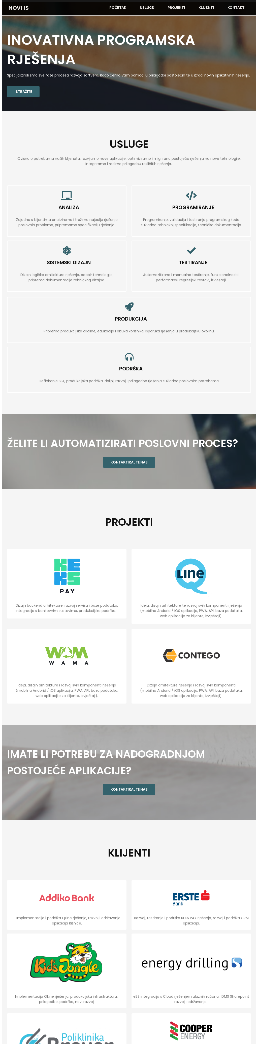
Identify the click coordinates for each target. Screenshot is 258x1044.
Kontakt (236, 8)
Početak (117, 8)
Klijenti (206, 8)
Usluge (147, 8)
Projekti (176, 8)
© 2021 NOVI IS (19, 1034)
